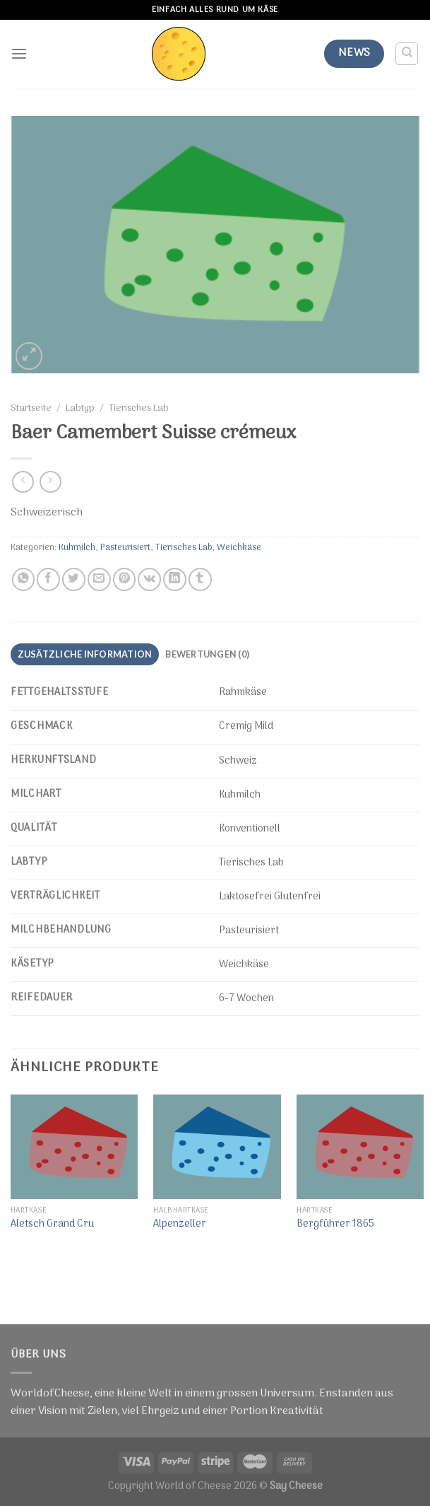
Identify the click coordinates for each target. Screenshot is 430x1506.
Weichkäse (239, 547)
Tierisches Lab (139, 408)
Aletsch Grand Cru (52, 1225)
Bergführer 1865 (335, 1225)
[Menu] (19, 54)
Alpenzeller (179, 1225)
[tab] (85, 654)
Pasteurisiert (125, 547)
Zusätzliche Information (85, 654)
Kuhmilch (77, 547)
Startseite (31, 408)
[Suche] (407, 53)
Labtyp (80, 408)
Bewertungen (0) (207, 654)
